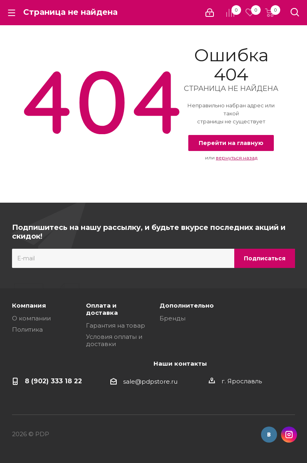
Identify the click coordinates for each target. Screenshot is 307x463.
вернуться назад (236, 158)
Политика (27, 329)
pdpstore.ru (159, 381)
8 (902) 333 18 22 (53, 381)
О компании (31, 318)
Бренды (172, 318)
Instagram (289, 435)
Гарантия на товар (115, 325)
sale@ (132, 381)
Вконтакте (269, 435)
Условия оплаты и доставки (114, 340)
